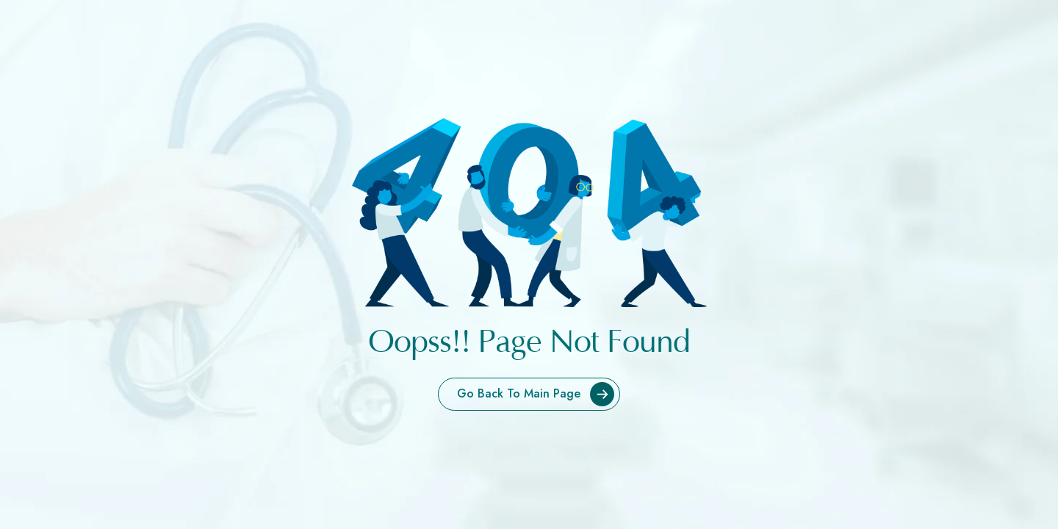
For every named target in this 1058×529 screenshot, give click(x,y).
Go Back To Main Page (538, 394)
